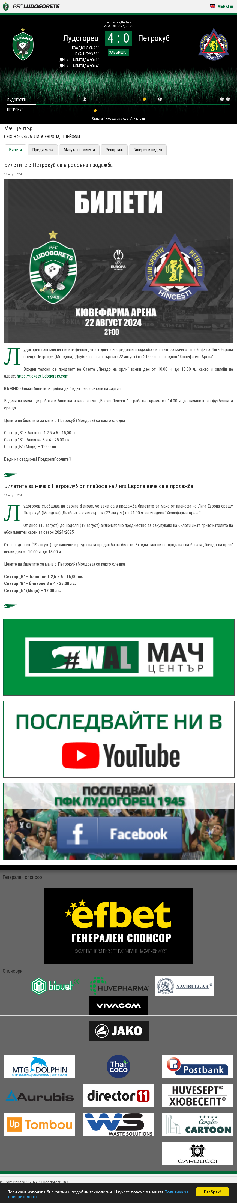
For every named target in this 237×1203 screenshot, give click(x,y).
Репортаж (114, 149)
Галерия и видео (147, 149)
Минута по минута (79, 149)
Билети (15, 149)
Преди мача (42, 149)
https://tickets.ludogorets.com (42, 376)
